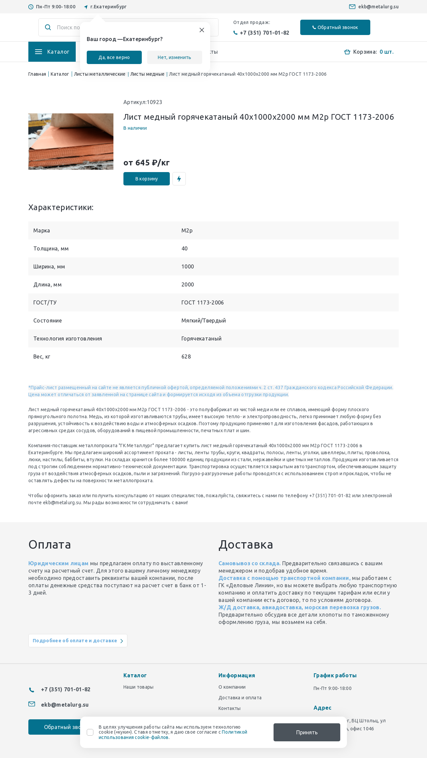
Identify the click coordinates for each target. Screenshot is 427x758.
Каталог (60, 74)
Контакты (230, 708)
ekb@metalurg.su (378, 6)
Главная (37, 74)
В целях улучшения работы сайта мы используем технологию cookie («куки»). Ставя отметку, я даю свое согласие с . (173, 732)
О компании (232, 687)
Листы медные (147, 74)
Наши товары (138, 687)
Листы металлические (100, 74)
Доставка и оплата (240, 697)
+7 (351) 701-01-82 (261, 33)
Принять (307, 732)
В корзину (146, 178)
